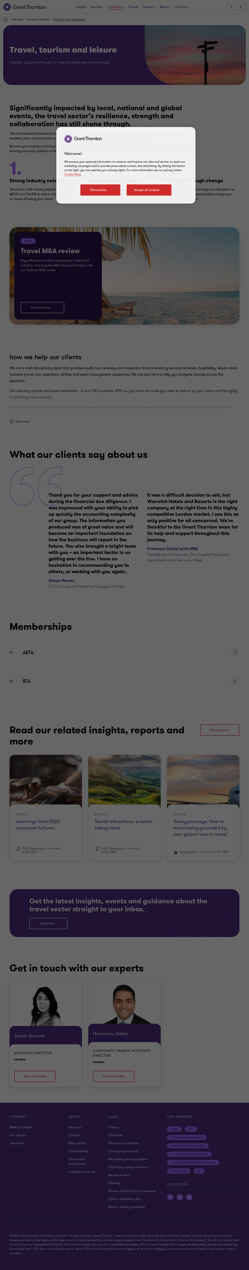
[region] (126, 165)
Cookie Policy (72, 174)
